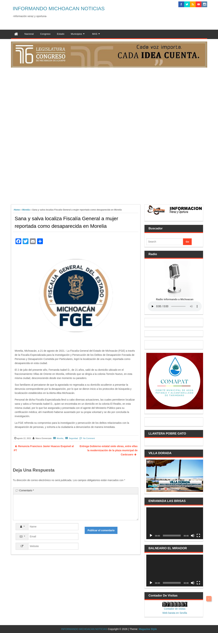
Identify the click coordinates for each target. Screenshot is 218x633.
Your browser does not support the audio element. (175, 306)
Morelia (26, 210)
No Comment (89, 438)
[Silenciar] (192, 535)
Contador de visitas (175, 608)
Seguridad (73, 438)
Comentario (26, 490)
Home (17, 210)
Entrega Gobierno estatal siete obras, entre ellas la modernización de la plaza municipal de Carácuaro (108, 450)
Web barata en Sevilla (174, 612)
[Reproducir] (151, 535)
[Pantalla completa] (198, 535)
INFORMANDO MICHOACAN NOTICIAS (59, 8)
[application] (174, 523)
